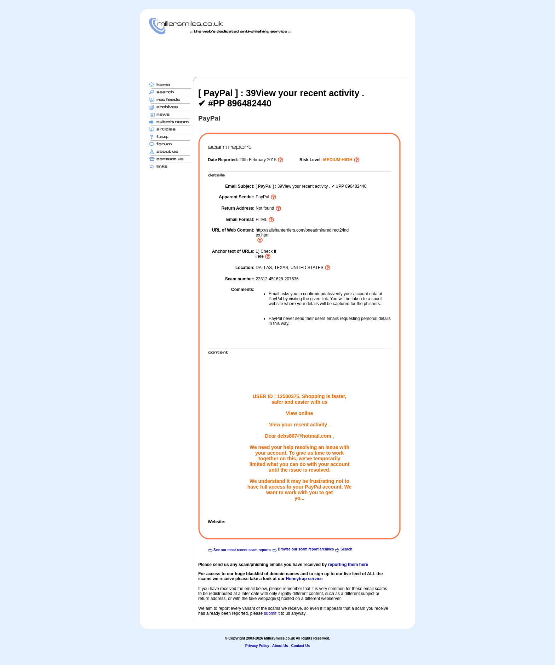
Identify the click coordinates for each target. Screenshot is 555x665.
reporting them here (348, 564)
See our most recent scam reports (242, 550)
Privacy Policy (257, 646)
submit (270, 613)
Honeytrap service (304, 578)
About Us (280, 646)
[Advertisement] (277, 55)
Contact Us (300, 646)
